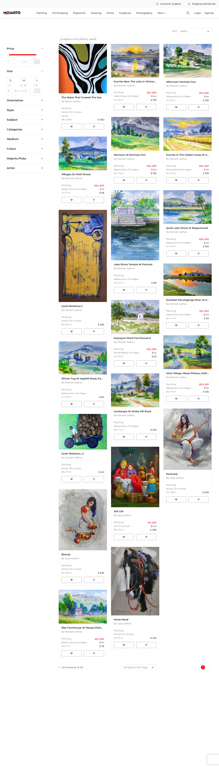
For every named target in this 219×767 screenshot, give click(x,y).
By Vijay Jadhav (70, 558)
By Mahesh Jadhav (124, 85)
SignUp (209, 13)
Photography (144, 13)
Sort (174, 31)
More (162, 13)
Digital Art (79, 13)
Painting (41, 13)
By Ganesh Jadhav (71, 310)
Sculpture (125, 13)
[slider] (8, 55)
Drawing (96, 13)
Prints (110, 13)
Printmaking (60, 13)
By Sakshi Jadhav (71, 101)
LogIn (197, 13)
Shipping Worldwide (202, 3)
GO (37, 62)
